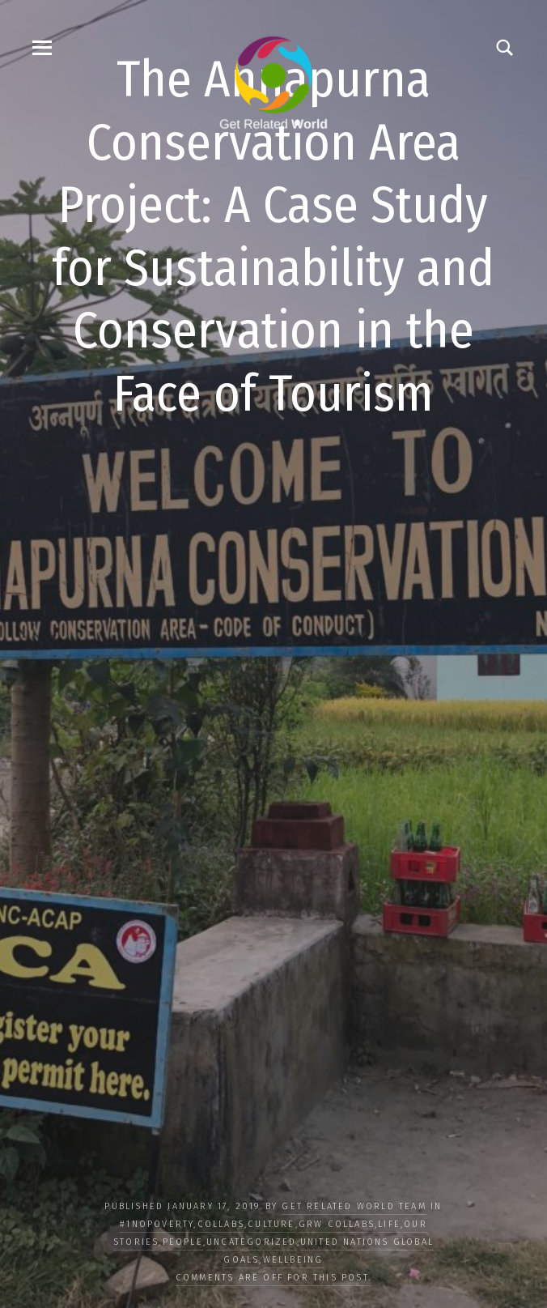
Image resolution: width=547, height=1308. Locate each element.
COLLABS (220, 1224)
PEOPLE (183, 1242)
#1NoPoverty (156, 1224)
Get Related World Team (354, 1206)
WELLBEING (293, 1260)
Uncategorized (251, 1242)
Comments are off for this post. (273, 1277)
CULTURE (271, 1224)
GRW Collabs (337, 1224)
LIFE (389, 1224)
